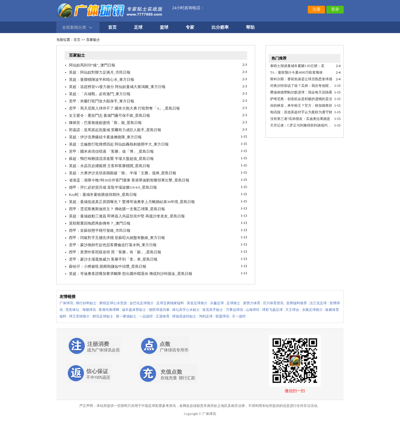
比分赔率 (220, 27)
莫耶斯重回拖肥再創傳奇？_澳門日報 (100, 223)
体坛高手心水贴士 (186, 310)
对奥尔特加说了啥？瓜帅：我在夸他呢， (301, 86)
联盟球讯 (222, 316)
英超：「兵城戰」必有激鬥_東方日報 (100, 94)
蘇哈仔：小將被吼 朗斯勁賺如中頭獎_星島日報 (108, 266)
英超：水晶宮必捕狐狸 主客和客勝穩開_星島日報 (109, 166)
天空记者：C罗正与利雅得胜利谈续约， (300, 125)
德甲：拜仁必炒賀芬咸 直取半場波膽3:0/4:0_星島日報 (113, 187)
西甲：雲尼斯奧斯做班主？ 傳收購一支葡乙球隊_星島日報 (117, 209)
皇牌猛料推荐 (296, 303)
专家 (190, 27)
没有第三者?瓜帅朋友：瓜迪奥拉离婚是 (300, 119)
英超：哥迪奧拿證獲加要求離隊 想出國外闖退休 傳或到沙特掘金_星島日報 (130, 273)
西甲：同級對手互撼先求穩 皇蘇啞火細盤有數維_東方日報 (117, 238)
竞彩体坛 (72, 310)
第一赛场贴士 (126, 316)
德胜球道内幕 (159, 310)
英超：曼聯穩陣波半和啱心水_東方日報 (101, 79)
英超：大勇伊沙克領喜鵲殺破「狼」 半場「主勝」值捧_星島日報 (122, 173)
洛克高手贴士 (212, 310)
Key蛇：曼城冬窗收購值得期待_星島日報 (103, 194)
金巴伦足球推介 (142, 303)
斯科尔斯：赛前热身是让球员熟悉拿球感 (301, 79)
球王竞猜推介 (79, 316)
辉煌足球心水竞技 (113, 303)
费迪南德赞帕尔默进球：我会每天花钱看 (301, 92)
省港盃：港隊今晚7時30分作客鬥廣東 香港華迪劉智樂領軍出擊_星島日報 (129, 180)
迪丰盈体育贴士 (134, 310)
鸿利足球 (206, 316)
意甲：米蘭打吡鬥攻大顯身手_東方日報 (101, 101)
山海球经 (252, 310)
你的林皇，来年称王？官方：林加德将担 (301, 106)
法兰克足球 (318, 303)
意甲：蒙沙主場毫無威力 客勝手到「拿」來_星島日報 (113, 259)
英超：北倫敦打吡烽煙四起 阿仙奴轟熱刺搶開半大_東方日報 (119, 144)
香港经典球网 (109, 310)
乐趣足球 (217, 303)
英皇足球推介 (197, 303)
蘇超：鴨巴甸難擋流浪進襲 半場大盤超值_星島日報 (111, 158)
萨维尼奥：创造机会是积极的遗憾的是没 (301, 99)
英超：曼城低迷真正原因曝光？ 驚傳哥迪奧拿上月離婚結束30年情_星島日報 (132, 202)
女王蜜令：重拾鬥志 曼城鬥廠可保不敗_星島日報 (109, 115)
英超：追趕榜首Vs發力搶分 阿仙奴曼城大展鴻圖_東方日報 (117, 87)
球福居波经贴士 (184, 316)
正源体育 (163, 316)
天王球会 (292, 310)
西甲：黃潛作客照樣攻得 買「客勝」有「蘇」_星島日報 (115, 252)
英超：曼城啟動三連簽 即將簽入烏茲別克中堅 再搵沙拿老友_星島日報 (127, 216)
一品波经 (146, 316)
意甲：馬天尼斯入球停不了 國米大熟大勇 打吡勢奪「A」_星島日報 (124, 108)
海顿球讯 (89, 310)
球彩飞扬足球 (272, 310)
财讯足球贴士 (103, 316)
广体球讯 (66, 303)
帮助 (250, 27)
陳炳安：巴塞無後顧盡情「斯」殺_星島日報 (105, 122)
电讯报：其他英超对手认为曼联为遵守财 (301, 112)
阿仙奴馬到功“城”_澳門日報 (92, 65)
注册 (316, 9)
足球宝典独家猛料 (170, 303)
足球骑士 (233, 303)
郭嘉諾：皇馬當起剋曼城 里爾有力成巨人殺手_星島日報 (115, 130)
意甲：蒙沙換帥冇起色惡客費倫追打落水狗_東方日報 (113, 245)
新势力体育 (251, 303)
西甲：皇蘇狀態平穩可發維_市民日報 (100, 230)
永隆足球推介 (312, 310)
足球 (138, 27)
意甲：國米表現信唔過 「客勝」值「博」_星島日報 (111, 151)
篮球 (164, 27)
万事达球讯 (234, 310)
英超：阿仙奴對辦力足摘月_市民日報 (100, 72)
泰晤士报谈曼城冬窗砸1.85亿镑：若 (297, 66)
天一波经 (239, 316)
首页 (77, 40)
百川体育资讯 (273, 303)
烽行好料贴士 (86, 303)
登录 (335, 9)
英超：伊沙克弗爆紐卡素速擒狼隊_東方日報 (105, 137)
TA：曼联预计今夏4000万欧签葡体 (296, 72)
